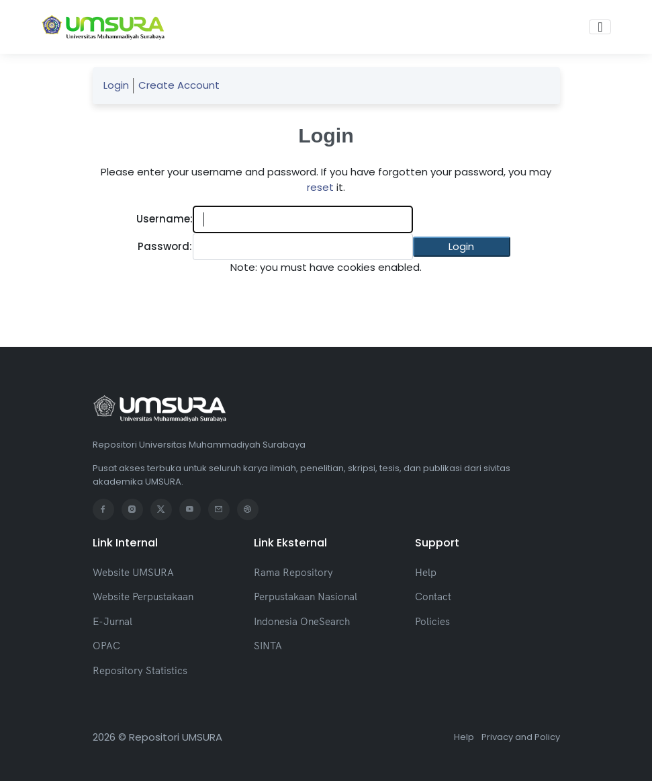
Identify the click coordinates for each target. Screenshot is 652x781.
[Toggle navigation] (600, 26)
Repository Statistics (140, 670)
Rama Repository (293, 572)
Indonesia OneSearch (302, 621)
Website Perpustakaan (143, 596)
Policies (432, 621)
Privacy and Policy (520, 737)
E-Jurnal (112, 621)
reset (320, 187)
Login (116, 85)
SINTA (268, 645)
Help (425, 572)
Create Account (179, 85)
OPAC (106, 645)
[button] (461, 247)
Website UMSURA (133, 572)
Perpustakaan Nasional (305, 596)
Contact (433, 596)
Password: (165, 246)
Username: (164, 219)
